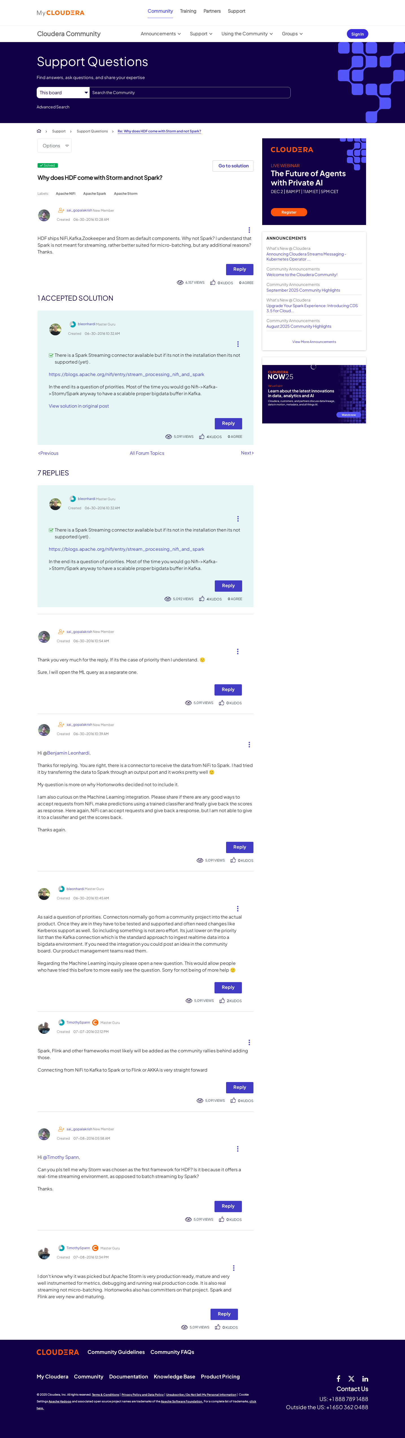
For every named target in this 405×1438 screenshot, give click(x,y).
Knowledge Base (174, 1376)
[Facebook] (338, 1378)
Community (160, 11)
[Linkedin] (365, 1378)
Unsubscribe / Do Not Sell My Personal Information (201, 1394)
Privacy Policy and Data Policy (143, 1394)
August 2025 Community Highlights (298, 326)
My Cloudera (52, 1376)
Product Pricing (220, 1376)
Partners (212, 11)
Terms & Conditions (105, 1394)
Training (188, 11)
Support (236, 11)
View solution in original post (79, 406)
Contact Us (352, 1389)
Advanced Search (53, 106)
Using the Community (245, 33)
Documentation (128, 1376)
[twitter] (351, 1378)
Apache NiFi (65, 193)
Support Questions (92, 131)
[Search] (190, 92)
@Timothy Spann (61, 1157)
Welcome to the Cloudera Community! (302, 274)
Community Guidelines (116, 1352)
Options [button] (51, 145)
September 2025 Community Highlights (303, 289)
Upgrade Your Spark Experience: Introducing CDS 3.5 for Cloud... (312, 308)
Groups (290, 33)
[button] (247, 228)
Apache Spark (94, 193)
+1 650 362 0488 (347, 1407)
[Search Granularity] (63, 92)
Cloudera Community (68, 34)
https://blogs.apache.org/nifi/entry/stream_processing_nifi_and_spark (126, 374)
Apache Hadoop (60, 1401)
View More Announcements (314, 342)
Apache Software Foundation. (182, 1401)
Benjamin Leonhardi (68, 753)
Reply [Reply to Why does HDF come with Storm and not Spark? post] (239, 269)
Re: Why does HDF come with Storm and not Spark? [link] (159, 131)
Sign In (357, 33)
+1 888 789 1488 (348, 1398)
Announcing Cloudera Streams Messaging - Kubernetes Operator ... (306, 256)
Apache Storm (125, 193)
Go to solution (233, 166)
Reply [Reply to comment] (228, 423)
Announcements (158, 33)
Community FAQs (172, 1352)
